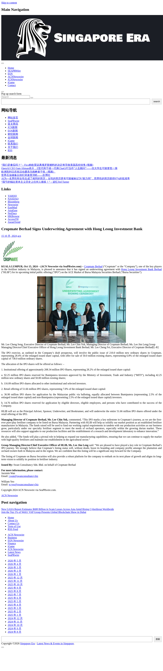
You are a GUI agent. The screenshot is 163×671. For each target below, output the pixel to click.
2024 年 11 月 (15, 621)
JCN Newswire (15, 549)
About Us (13, 520)
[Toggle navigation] (2, 63)
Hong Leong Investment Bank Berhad (141, 269)
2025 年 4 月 (14, 604)
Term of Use (14, 526)
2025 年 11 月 (15, 581)
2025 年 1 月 (14, 615)
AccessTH (13, 219)
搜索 (158, 639)
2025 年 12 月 (15, 577)
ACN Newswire (9, 495)
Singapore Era (27, 643)
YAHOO (12, 196)
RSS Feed (13, 529)
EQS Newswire (16, 540)
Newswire (13, 204)
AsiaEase (12, 210)
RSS (10, 150)
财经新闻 (13, 134)
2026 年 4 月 (14, 564)
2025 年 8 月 (14, 591)
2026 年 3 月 (14, 567)
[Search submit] (32, 97)
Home (11, 68)
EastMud (12, 207)
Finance (12, 543)
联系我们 (13, 143)
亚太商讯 (13, 124)
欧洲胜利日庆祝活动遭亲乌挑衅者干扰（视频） (28, 171)
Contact (12, 85)
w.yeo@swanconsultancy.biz (24, 484)
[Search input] (15, 97)
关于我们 (13, 147)
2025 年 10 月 (15, 584)
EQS (10, 73)
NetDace (12, 213)
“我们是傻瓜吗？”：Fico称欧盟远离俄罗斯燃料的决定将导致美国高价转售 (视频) (47, 165)
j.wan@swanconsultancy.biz (23, 476)
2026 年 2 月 (14, 570)
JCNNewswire (15, 79)
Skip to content (9, 2)
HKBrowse (13, 216)
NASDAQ (13, 198)
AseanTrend (14, 222)
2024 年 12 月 (15, 618)
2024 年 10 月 (15, 625)
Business (12, 537)
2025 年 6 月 (14, 598)
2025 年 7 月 (14, 594)
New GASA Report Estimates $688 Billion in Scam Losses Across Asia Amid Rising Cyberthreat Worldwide (57, 509)
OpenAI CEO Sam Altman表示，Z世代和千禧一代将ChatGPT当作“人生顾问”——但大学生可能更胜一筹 (59, 168)
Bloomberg (13, 201)
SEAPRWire (14, 70)
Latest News (14, 552)
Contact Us (13, 523)
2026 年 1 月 (14, 574)
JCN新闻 (12, 127)
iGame (11, 82)
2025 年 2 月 (14, 611)
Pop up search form (11, 93)
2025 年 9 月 (14, 587)
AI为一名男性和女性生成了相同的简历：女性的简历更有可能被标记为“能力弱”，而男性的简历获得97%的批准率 (65, 178)
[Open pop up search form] (2, 91)
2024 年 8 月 (14, 631)
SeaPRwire (13, 120)
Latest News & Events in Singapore (55, 643)
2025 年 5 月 (14, 601)
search (156, 101)
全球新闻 (13, 137)
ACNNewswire (16, 76)
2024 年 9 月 (14, 628)
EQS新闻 (13, 130)
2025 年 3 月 (14, 608)
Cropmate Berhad (93, 266)
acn (19, 236)
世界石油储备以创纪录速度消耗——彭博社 (25, 175)
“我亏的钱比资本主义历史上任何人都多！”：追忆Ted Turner (35, 181)
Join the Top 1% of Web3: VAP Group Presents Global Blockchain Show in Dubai (43, 512)
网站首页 (13, 117)
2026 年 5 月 (14, 560)
